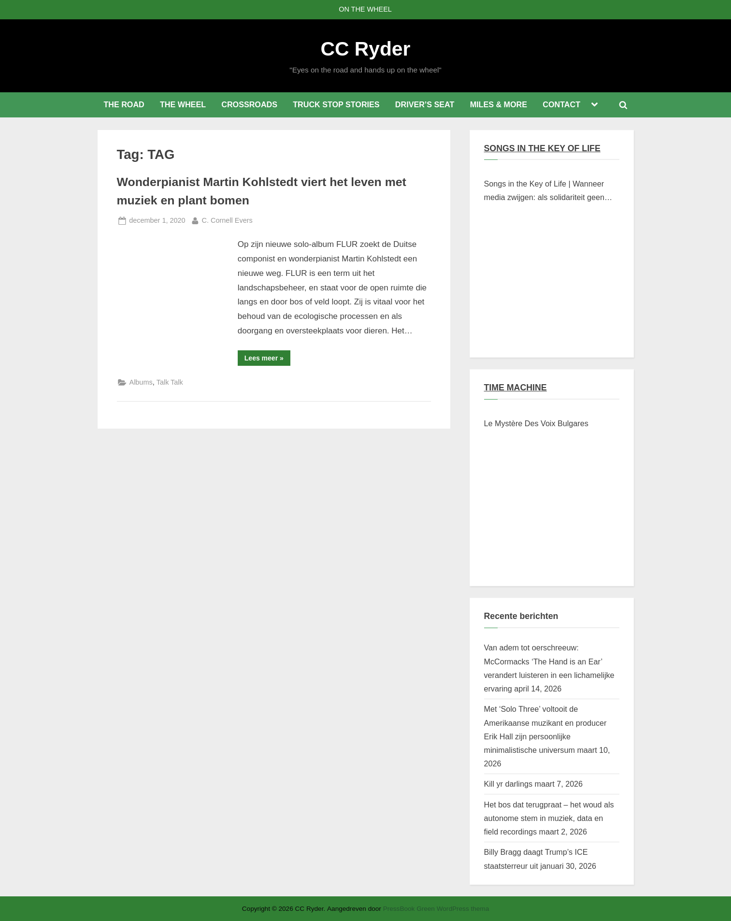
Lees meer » (267, 360)
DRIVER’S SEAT (425, 104)
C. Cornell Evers (227, 219)
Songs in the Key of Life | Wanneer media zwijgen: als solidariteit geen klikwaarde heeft (544, 191)
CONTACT (561, 104)
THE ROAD (123, 104)
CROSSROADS (249, 104)
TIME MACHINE (515, 387)
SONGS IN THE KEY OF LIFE (542, 148)
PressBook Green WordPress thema (436, 908)
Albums (141, 382)
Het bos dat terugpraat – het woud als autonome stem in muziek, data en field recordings (549, 818)
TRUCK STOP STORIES (336, 104)
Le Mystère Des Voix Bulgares (536, 423)
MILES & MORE (498, 104)
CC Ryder (366, 49)
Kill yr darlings (508, 783)
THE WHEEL (183, 104)
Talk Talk (170, 382)
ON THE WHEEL (365, 9)
